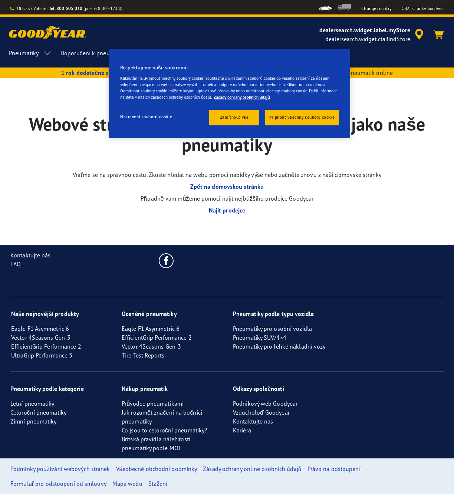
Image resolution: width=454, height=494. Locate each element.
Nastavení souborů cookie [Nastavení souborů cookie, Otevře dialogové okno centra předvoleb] (146, 116)
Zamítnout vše (234, 117)
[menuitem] (325, 7)
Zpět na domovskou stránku (227, 186)
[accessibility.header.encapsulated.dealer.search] (372, 34)
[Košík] (438, 34)
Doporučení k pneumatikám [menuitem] (102, 53)
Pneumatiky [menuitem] (30, 53)
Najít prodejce (227, 210)
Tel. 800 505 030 (66, 8)
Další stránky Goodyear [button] (423, 8)
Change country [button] (376, 8)
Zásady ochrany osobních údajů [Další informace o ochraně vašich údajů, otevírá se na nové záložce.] (242, 97)
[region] (229, 93)
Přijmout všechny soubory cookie (302, 117)
